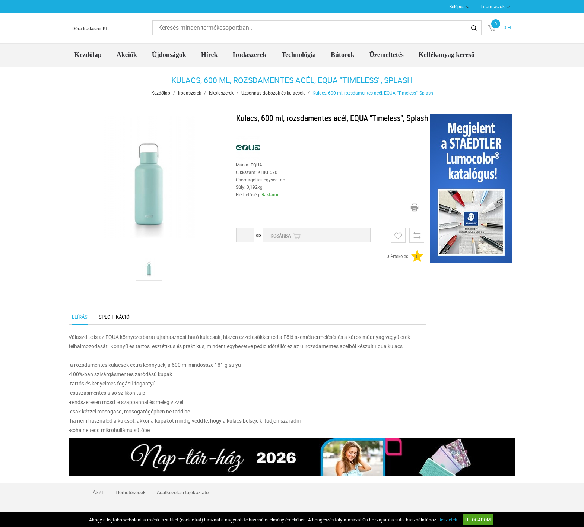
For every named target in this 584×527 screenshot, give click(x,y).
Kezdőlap (88, 54)
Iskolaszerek (221, 93)
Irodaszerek (249, 54)
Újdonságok (169, 54)
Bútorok (343, 54)
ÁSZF (98, 492)
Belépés (456, 6)
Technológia (299, 54)
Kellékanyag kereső (447, 54)
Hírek (209, 54)
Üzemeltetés (386, 54)
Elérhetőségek (130, 492)
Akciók (127, 54)
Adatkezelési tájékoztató (183, 492)
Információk (492, 6)
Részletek (447, 520)
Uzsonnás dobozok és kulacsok (273, 93)
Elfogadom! (478, 520)
